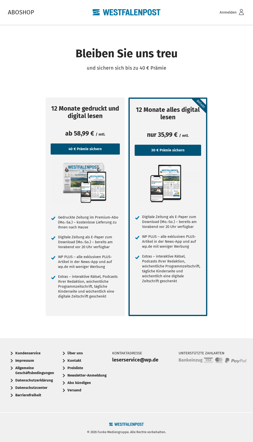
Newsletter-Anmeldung (86, 375)
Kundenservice (28, 353)
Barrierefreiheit (28, 395)
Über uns (75, 353)
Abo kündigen (79, 383)
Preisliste (75, 368)
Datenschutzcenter (31, 387)
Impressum (24, 360)
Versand (74, 390)
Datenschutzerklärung (34, 380)
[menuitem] (225, 12)
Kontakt (74, 360)
